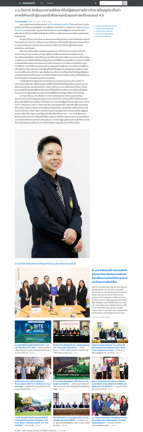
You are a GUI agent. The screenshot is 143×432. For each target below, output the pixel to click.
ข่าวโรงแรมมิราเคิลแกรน (104, 31)
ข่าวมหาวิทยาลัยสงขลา (103, 36)
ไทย (42, 3)
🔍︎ (125, 3)
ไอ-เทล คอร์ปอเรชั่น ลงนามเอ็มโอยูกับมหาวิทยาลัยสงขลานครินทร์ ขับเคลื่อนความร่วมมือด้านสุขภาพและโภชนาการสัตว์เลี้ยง (110, 276)
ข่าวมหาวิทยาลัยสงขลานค (104, 34)
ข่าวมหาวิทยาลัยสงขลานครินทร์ (106, 26)
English (50, 3)
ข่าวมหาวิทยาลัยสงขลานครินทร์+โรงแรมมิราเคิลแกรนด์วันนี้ (45, 264)
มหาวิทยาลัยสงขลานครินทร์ (59, 24)
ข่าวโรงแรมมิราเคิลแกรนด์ (105, 28)
